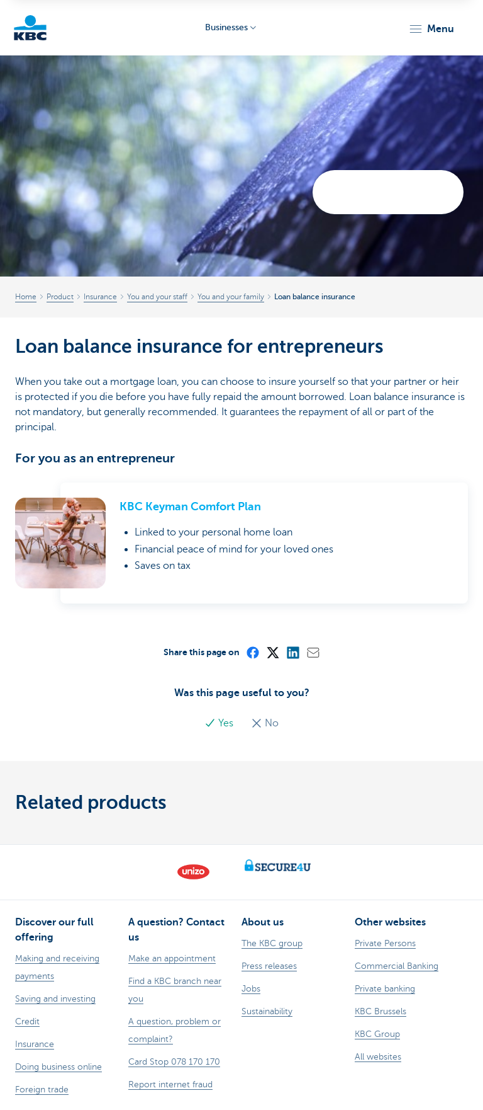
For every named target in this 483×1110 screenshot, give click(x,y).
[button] (431, 29)
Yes (220, 723)
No (265, 723)
